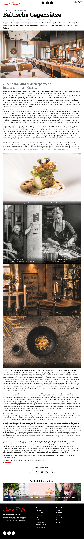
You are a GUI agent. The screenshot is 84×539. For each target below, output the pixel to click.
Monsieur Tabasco (41, 524)
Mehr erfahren (7, 523)
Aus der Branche (40, 527)
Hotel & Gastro (40, 515)
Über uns (58, 520)
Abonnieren (59, 512)
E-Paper (58, 510)
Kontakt (58, 522)
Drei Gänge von (40, 517)
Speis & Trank (40, 512)
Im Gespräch (39, 510)
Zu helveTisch (40, 522)
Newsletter (59, 517)
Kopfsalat (38, 520)
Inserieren (59, 515)
